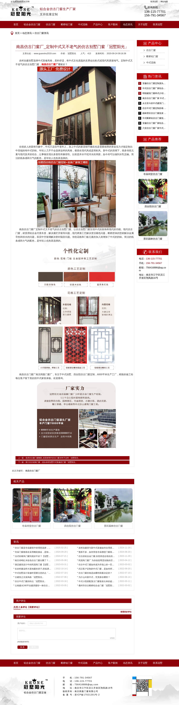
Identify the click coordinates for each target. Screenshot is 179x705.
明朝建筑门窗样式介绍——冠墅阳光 (154, 93)
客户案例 (113, 24)
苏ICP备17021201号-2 (87, 695)
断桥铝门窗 (67, 24)
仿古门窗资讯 (41, 33)
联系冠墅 (154, 2)
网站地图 (164, 2)
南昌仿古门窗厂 (32, 471)
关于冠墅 (142, 24)
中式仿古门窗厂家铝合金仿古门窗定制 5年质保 (154, 88)
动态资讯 (128, 24)
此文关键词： (18, 471)
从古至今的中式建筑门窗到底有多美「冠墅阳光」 (154, 103)
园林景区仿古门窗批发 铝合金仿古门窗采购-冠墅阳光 (154, 113)
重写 (33, 647)
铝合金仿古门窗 (32, 24)
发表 (22, 647)
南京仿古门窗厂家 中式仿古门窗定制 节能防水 (154, 98)
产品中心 (98, 24)
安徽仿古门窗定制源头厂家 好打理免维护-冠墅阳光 (154, 83)
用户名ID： (22, 623)
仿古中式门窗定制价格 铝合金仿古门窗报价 (154, 108)
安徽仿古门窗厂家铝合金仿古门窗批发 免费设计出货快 (154, 123)
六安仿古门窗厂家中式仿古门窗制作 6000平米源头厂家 (154, 128)
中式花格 (83, 24)
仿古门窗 (50, 24)
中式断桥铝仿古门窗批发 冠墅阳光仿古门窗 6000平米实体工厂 (154, 118)
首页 (16, 24)
